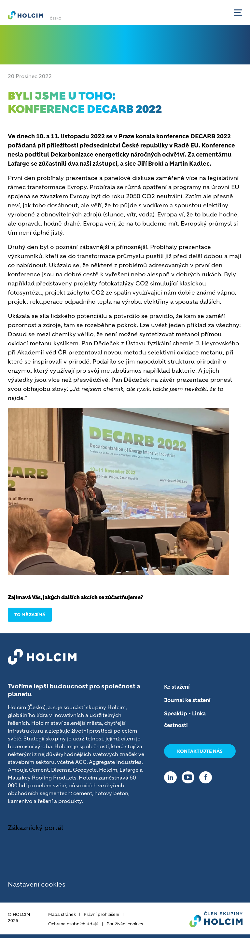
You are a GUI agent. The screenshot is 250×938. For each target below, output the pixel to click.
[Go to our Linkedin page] (172, 777)
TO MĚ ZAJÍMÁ (29, 614)
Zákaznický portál (35, 828)
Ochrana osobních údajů (73, 924)
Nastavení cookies (36, 884)
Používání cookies (124, 924)
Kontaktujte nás (200, 751)
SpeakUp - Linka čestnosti (185, 719)
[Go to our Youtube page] (190, 777)
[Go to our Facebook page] (207, 777)
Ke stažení (177, 686)
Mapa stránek (62, 914)
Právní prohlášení (101, 914)
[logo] (25, 15)
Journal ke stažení (187, 700)
